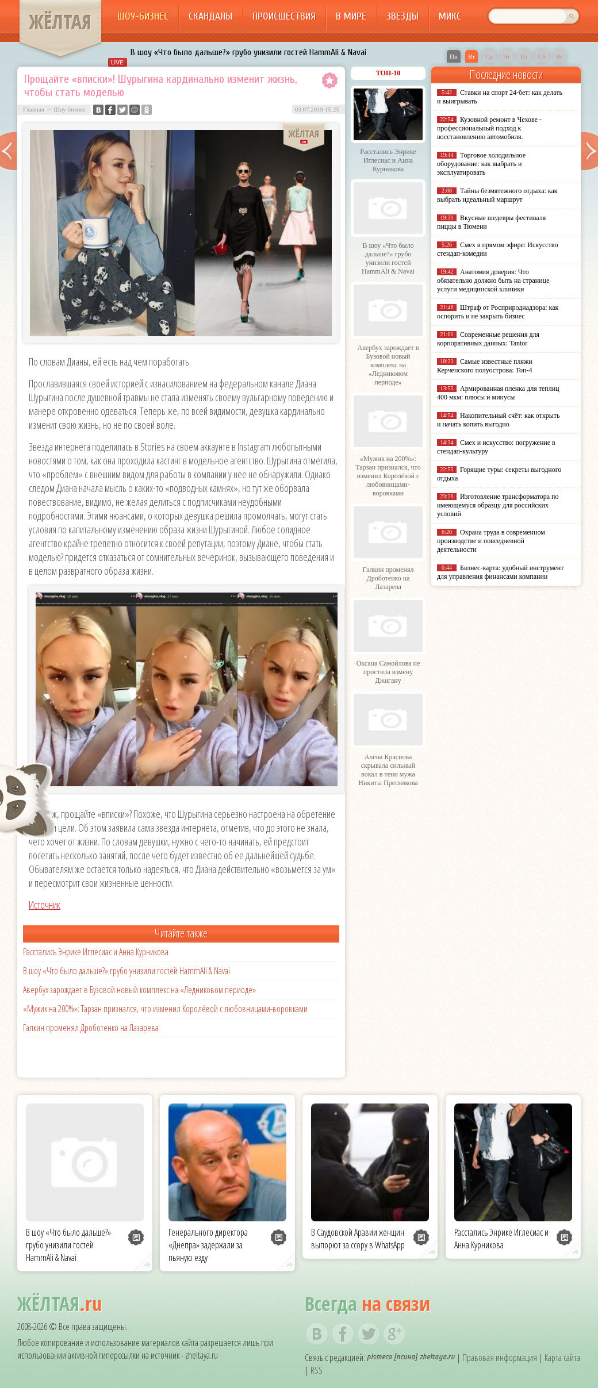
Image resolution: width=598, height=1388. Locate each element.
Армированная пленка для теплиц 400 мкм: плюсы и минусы (498, 393)
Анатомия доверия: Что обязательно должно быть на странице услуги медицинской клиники (493, 280)
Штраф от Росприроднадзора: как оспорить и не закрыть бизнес (497, 311)
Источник (44, 905)
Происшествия (284, 16)
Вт (471, 56)
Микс (450, 16)
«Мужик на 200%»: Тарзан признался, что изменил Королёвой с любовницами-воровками (165, 1008)
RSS (316, 1370)
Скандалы (210, 16)
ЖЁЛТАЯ (60, 22)
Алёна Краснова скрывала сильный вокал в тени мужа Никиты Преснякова (387, 770)
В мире (351, 16)
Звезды (402, 16)
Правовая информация (499, 1357)
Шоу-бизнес (142, 16)
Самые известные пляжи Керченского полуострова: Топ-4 (484, 365)
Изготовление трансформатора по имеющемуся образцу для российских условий (498, 505)
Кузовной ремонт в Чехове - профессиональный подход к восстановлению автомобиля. (489, 128)
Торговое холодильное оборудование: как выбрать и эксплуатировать (481, 163)
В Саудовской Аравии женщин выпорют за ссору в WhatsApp (358, 1238)
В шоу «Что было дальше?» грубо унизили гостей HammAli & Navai (248, 52)
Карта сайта (562, 1357)
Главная (33, 109)
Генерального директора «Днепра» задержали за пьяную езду (208, 1245)
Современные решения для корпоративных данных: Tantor (488, 338)
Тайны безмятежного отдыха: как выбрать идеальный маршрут (497, 195)
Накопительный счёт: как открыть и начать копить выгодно (498, 420)
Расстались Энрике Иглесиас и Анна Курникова (95, 951)
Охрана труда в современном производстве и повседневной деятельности (491, 540)
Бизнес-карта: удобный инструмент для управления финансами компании (500, 572)
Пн (454, 56)
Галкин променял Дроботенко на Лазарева (91, 1027)
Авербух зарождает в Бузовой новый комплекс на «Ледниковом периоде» (139, 989)
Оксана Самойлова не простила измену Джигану (388, 672)
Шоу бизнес (69, 109)
